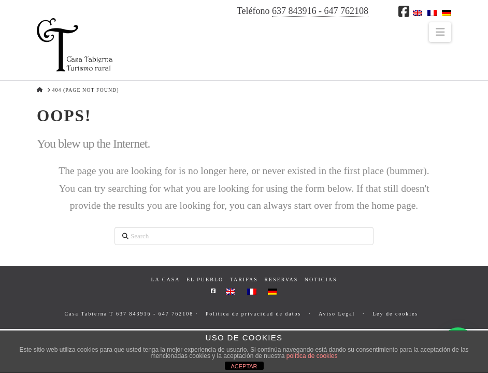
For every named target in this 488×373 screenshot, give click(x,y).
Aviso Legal (337, 314)
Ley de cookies (395, 314)
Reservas (281, 279)
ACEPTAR (244, 366)
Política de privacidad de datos (254, 314)
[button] (440, 32)
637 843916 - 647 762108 (320, 11)
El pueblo (204, 279)
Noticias (321, 279)
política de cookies (312, 356)
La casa (165, 279)
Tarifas (244, 279)
